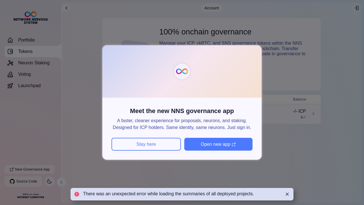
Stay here (146, 144)
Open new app (218, 144)
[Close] (287, 194)
